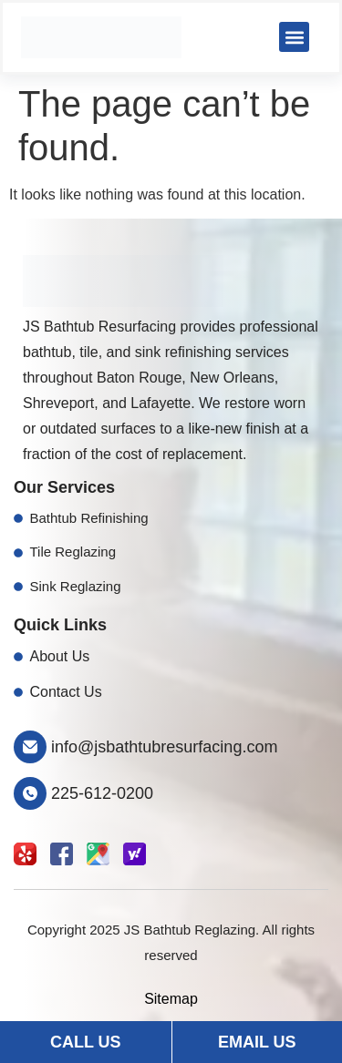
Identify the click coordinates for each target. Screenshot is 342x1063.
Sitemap (171, 999)
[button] (294, 37)
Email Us (257, 1042)
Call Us (85, 1042)
